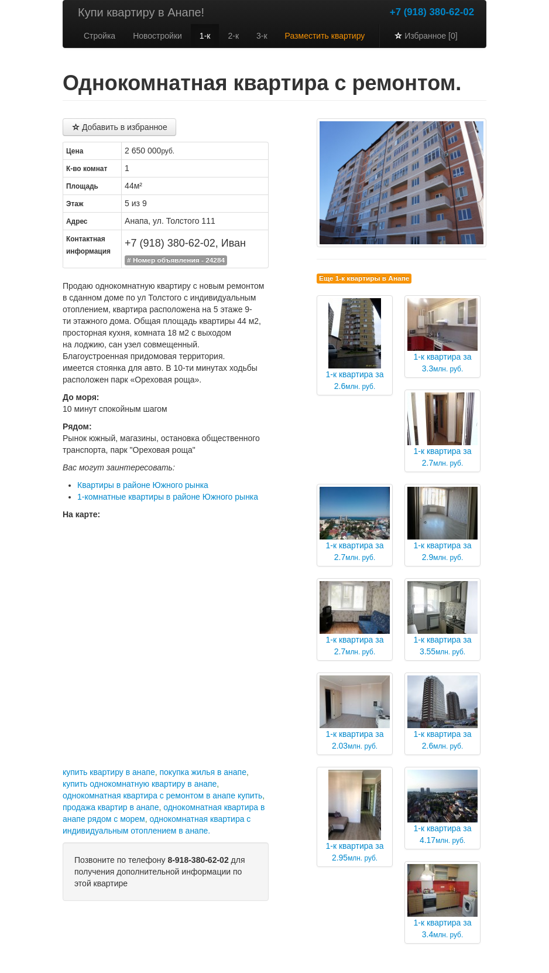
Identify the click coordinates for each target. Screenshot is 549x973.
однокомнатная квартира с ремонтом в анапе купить (162, 795)
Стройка (99, 35)
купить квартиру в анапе (109, 772)
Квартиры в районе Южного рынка (142, 485)
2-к (233, 35)
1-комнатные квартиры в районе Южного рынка (167, 496)
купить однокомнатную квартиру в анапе (140, 783)
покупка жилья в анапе (202, 772)
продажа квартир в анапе (111, 807)
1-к (205, 35)
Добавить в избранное (119, 127)
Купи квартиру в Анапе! (141, 12)
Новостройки (157, 35)
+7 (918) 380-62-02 (432, 12)
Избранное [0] (425, 35)
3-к (261, 35)
